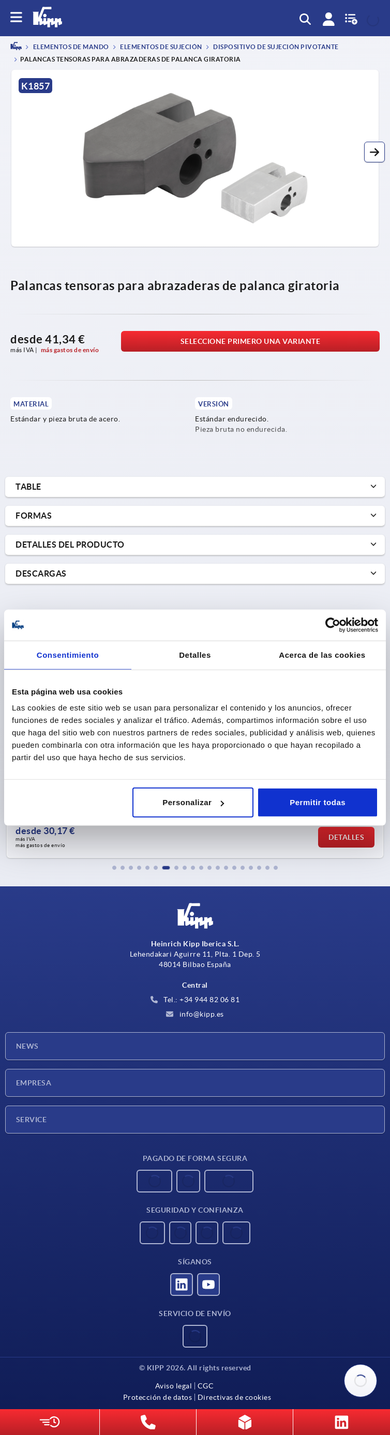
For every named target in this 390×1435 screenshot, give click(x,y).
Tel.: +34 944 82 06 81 (195, 999)
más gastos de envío (70, 349)
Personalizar (193, 802)
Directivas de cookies (235, 1397)
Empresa (33, 1083)
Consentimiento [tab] (68, 654)
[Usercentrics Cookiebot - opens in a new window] (333, 624)
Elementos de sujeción (160, 47)
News (27, 1046)
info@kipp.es (195, 1014)
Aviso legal (173, 1385)
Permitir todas (318, 802)
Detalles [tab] (195, 654)
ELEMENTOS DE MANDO (70, 47)
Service (31, 1119)
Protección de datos (157, 1397)
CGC (206, 1385)
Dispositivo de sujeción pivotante (275, 47)
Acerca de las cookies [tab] (322, 654)
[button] (374, 152)
